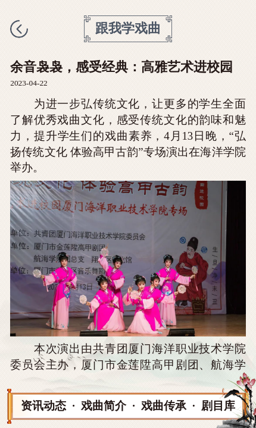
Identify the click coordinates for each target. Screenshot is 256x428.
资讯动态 (43, 405)
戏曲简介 (103, 405)
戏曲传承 (163, 405)
